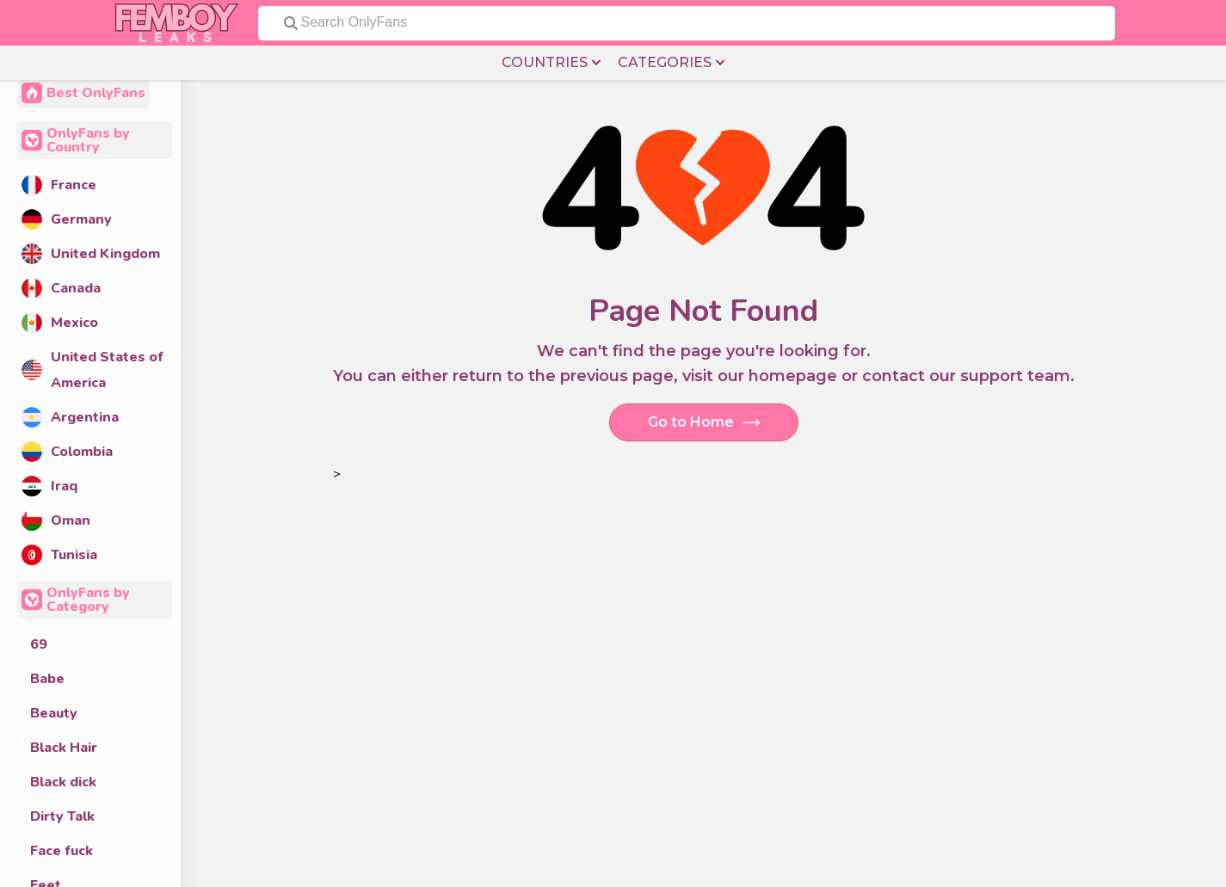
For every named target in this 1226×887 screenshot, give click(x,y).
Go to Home (704, 422)
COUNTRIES (551, 63)
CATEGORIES (671, 63)
